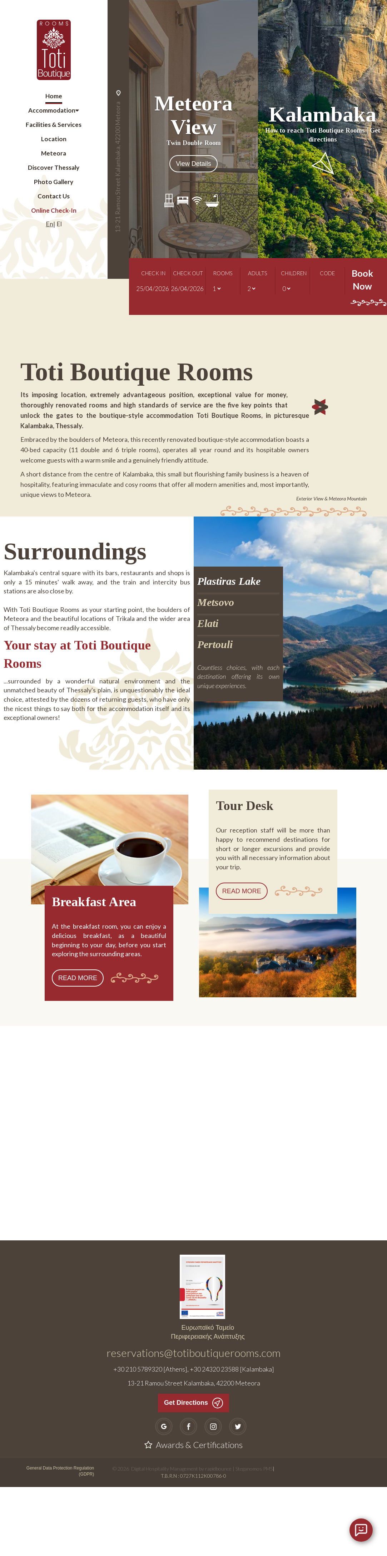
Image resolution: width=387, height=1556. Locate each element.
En (49, 224)
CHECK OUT (188, 278)
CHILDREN (292, 278)
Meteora (53, 153)
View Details (193, 163)
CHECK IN (153, 278)
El (59, 224)
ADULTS (257, 278)
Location (53, 139)
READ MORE (77, 1047)
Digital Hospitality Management (164, 1538)
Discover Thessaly (53, 167)
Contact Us (54, 196)
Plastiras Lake (229, 650)
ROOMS (223, 278)
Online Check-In (53, 210)
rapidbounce (218, 1538)
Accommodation (51, 110)
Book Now (362, 292)
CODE (327, 278)
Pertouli (215, 713)
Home (53, 96)
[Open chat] (361, 1530)
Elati (207, 692)
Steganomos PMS (254, 1538)
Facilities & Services (53, 124)
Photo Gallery (53, 182)
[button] (339, 487)
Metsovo (215, 671)
